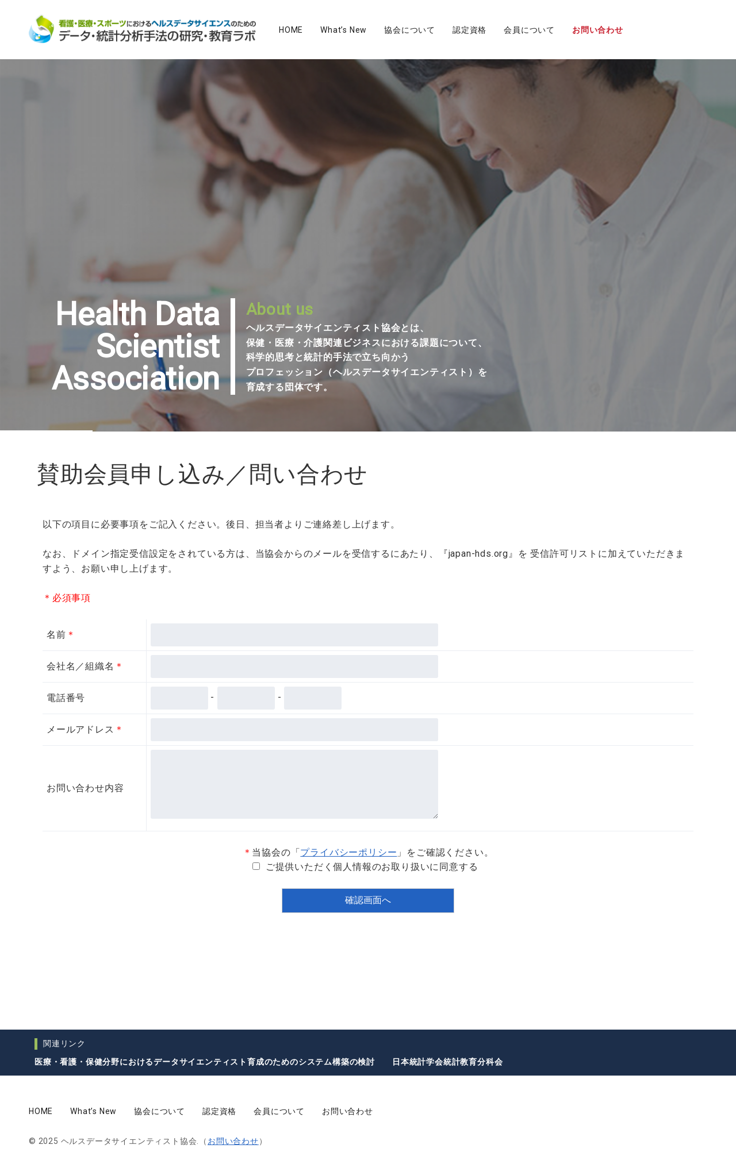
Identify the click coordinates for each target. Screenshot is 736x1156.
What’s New (343, 29)
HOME (291, 29)
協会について (409, 29)
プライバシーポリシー (348, 852)
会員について (529, 29)
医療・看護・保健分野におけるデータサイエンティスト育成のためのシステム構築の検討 (204, 1061)
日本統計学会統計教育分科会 (447, 1061)
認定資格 (469, 29)
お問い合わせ (597, 29)
